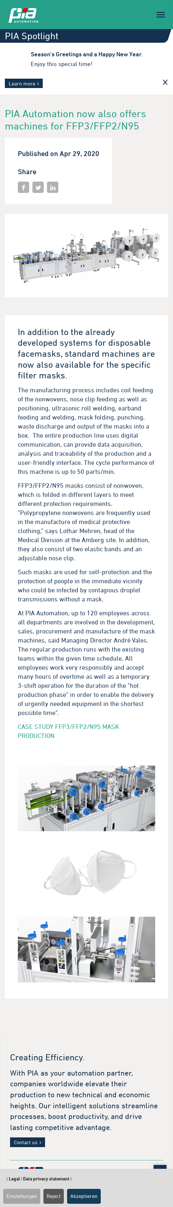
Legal (14, 1178)
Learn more (22, 83)
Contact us (26, 1142)
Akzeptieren (84, 1196)
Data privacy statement (46, 1178)
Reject (54, 1196)
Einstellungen (21, 1196)
